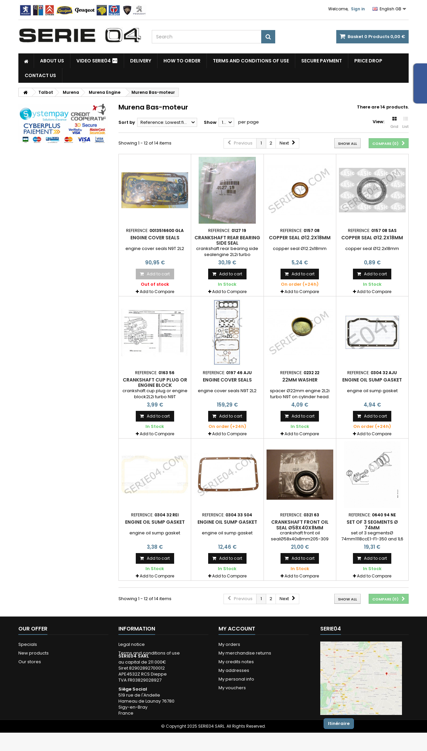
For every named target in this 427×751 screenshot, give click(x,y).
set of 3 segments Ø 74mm (372, 525)
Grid (394, 122)
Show (210, 122)
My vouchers (232, 688)
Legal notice (131, 644)
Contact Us (40, 75)
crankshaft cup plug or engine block (155, 383)
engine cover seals (154, 237)
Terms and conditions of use (251, 60)
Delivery (140, 60)
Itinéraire (339, 723)
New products (33, 653)
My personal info (236, 679)
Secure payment (321, 60)
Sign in (358, 9)
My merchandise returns (245, 653)
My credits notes (236, 662)
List (405, 122)
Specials (27, 644)
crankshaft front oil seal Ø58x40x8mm (300, 525)
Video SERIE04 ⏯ (97, 60)
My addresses (234, 670)
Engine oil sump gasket (372, 380)
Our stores (29, 662)
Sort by (126, 122)
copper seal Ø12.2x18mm (300, 237)
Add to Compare (157, 291)
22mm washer (300, 380)
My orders (229, 644)
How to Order (181, 60)
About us (52, 60)
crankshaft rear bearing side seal (227, 240)
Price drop (368, 60)
